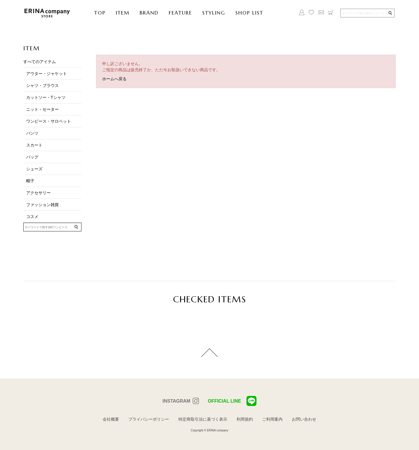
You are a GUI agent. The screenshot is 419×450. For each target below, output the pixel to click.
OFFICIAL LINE (232, 401)
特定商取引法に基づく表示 (202, 419)
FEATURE (180, 13)
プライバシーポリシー (148, 419)
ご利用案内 (272, 419)
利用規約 (245, 419)
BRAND (149, 13)
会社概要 (111, 419)
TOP (100, 13)
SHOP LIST (249, 13)
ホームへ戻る (114, 78)
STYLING (213, 13)
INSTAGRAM (176, 401)
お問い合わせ (304, 419)
